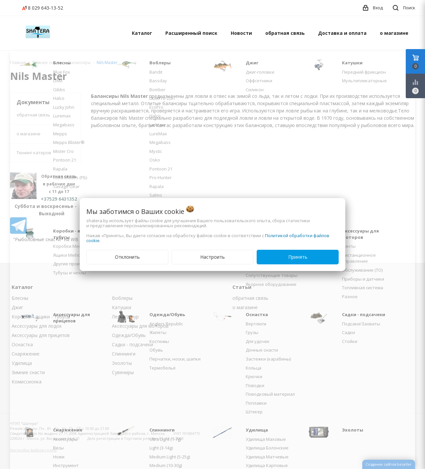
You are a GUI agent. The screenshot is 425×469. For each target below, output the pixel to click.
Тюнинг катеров (34, 153)
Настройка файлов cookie (33, 449)
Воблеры (122, 298)
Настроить (212, 257)
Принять (297, 257)
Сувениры (123, 372)
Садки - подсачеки (132, 344)
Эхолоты (122, 363)
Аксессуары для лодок (37, 326)
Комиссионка (27, 381)
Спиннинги (123, 354)
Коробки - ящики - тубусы (41, 316)
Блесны (20, 298)
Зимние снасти (28, 372)
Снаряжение (26, 354)
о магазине (394, 33)
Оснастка (22, 344)
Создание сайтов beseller (389, 464)
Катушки (121, 307)
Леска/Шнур (125, 316)
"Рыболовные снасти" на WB (45, 239)
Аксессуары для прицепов (41, 335)
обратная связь (285, 33)
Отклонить (127, 257)
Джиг (17, 307)
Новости (241, 33)
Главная (18, 62)
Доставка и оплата (342, 33)
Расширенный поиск (191, 33)
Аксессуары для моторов (140, 326)
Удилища (22, 363)
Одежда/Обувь (129, 335)
